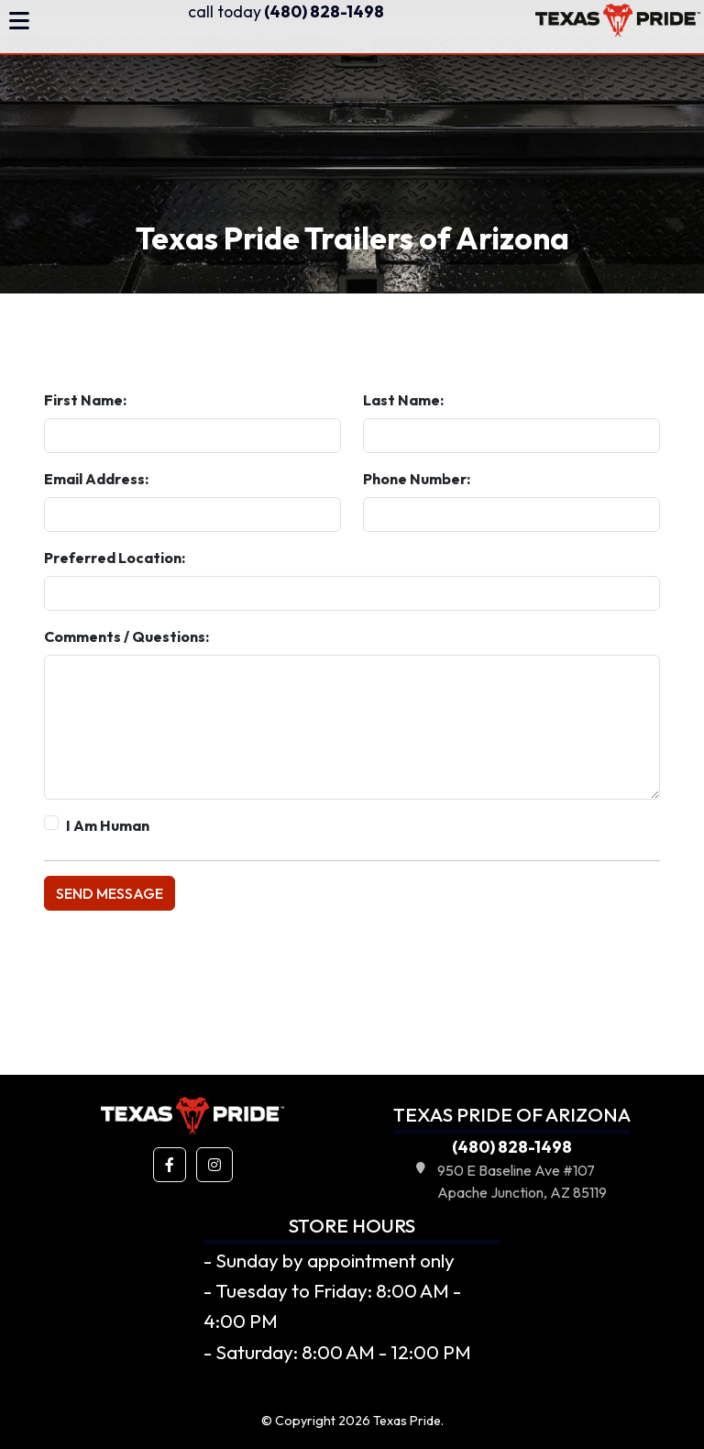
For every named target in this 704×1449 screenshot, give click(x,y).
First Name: (85, 400)
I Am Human (107, 825)
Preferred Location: (114, 557)
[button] (169, 1164)
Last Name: (403, 400)
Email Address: (96, 479)
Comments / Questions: (126, 636)
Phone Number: (416, 479)
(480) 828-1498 (286, 11)
